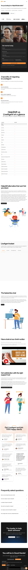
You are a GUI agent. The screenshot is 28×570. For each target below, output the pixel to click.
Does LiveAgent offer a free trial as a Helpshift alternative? (14, 502)
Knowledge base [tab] (13, 250)
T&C (8, 65)
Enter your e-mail (4, 51)
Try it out (2, 293)
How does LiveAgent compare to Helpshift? (14, 487)
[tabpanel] (14, 260)
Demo (18, 525)
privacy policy (6, 563)
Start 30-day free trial (12, 525)
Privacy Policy (12, 65)
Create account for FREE (14, 63)
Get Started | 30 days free (5, 13)
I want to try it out (3, 203)
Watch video (13, 13)
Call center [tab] (19, 250)
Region (3, 58)
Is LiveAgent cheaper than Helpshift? (14, 491)
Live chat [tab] (8, 250)
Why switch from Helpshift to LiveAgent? (14, 494)
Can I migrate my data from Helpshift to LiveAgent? (14, 498)
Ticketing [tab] (3, 250)
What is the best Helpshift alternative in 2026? (14, 483)
